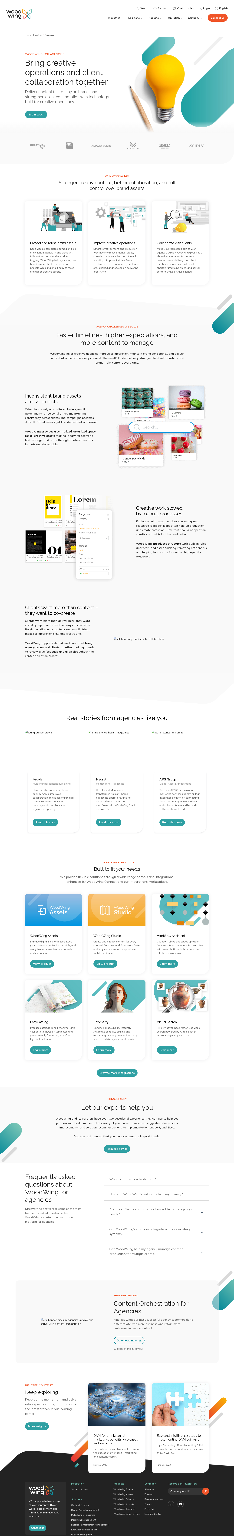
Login (204, 8)
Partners (149, 1494)
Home (28, 35)
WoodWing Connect (124, 1509)
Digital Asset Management (85, 1510)
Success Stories (79, 1489)
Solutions (135, 17)
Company (195, 17)
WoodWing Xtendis (123, 1504)
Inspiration (175, 17)
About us (149, 1489)
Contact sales (183, 8)
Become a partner (154, 1499)
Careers (148, 1504)
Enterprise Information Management (90, 1524)
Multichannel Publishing (83, 1514)
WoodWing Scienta (123, 1499)
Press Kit (149, 1509)
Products (155, 17)
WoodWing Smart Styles (126, 1513)
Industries (115, 17)
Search (142, 8)
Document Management (83, 1519)
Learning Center (153, 1513)
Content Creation (80, 1505)
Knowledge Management (84, 1529)
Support (160, 8)
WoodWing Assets (123, 1494)
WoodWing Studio (123, 1489)
